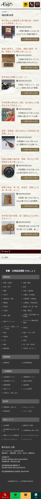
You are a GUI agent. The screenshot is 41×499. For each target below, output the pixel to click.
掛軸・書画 (26, 283)
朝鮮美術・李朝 (8, 299)
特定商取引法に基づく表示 (11, 430)
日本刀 (5, 295)
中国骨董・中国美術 (29, 299)
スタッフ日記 (27, 411)
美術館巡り (6, 411)
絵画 (4, 332)
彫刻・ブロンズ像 (29, 332)
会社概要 (6, 425)
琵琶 (24, 340)
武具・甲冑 (6, 287)
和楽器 (5, 336)
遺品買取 (26, 385)
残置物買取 (6, 385)
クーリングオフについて (31, 435)
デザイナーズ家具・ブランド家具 (11, 327)
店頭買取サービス (9, 381)
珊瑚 (4, 291)
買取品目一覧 (5, 495)
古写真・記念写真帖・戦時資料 (31, 315)
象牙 (24, 287)
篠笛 (4, 344)
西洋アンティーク (9, 321)
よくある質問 (27, 389)
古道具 (5, 310)
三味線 (25, 336)
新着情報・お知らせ (9, 407)
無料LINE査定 (27, 381)
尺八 (4, 340)
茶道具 (5, 306)
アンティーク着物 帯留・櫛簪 (31, 321)
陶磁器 (5, 303)
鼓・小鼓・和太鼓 (29, 344)
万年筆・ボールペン (29, 348)
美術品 (25, 327)
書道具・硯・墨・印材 (30, 306)
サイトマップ (27, 439)
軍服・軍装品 (27, 310)
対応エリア (6, 389)
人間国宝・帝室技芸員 (30, 303)
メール (25, 495)
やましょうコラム (29, 407)
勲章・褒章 (6, 315)
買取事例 (6, 362)
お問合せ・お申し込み (10, 393)
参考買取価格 (27, 362)
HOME (4, 12)
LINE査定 (15, 495)
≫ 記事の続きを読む (30, 39)
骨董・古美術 (7, 283)
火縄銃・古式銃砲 (29, 295)
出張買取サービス (9, 377)
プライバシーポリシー (10, 439)
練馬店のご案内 (28, 425)
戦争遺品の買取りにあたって (14, 77)
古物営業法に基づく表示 (31, 430)
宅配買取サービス (29, 377)
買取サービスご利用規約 (11, 435)
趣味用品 (6, 348)
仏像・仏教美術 (28, 291)
